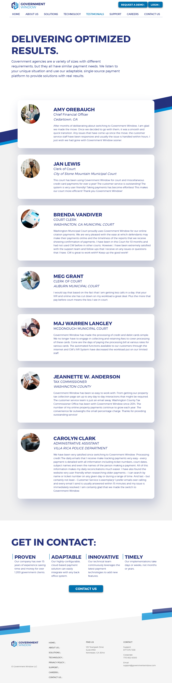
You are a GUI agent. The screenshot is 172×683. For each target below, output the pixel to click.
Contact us (86, 602)
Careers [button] (133, 14)
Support (54, 667)
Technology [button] (72, 14)
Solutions (55, 652)
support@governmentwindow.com (139, 665)
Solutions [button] (51, 14)
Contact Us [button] (152, 14)
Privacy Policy (57, 662)
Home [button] (16, 14)
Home (52, 642)
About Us (54, 647)
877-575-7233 (129, 650)
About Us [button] (32, 14)
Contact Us (55, 677)
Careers (54, 672)
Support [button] (115, 14)
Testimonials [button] (95, 14)
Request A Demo (133, 4)
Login (155, 4)
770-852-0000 (130, 657)
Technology (56, 657)
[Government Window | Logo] (28, 5)
